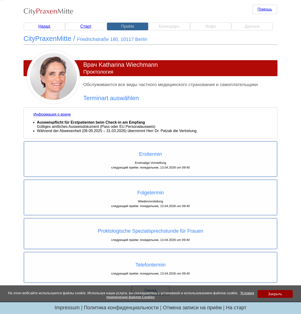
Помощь (264, 9)
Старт (85, 26)
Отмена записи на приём (192, 307)
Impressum (67, 307)
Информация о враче (52, 114)
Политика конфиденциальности (121, 307)
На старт (236, 307)
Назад (44, 26)
